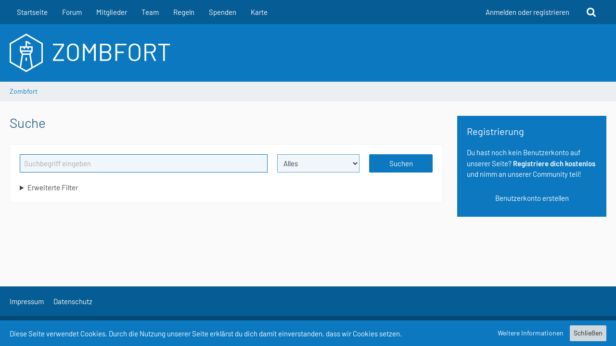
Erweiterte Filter (52, 187)
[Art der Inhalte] (318, 163)
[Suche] (591, 12)
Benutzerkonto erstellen (532, 198)
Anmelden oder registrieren (527, 12)
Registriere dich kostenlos (554, 163)
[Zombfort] (308, 53)
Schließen (588, 333)
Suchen (401, 163)
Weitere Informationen (531, 333)
